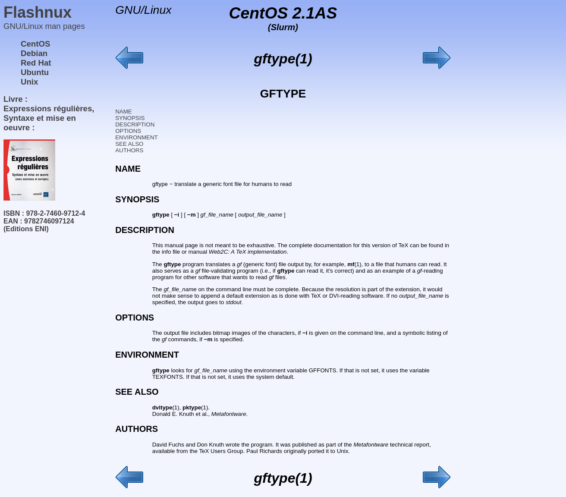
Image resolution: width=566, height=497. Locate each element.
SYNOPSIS (130, 118)
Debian (34, 53)
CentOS (35, 43)
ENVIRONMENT (136, 137)
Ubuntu (35, 72)
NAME (123, 111)
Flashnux (37, 12)
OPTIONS (128, 131)
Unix (29, 81)
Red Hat (36, 62)
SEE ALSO (129, 144)
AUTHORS (129, 150)
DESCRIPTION (134, 124)
